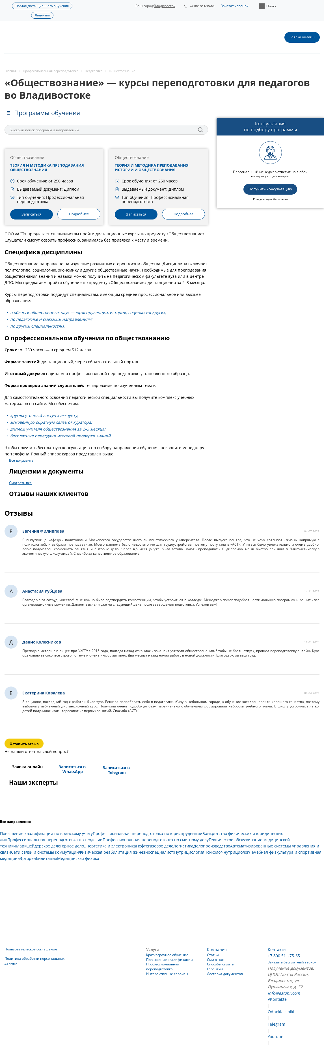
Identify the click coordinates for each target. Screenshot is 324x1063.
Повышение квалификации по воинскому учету (46, 833)
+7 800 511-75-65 (202, 6)
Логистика (183, 846)
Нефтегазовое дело (154, 846)
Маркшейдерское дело (38, 846)
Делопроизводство (211, 846)
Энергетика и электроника (110, 846)
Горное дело (72, 846)
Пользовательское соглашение (31, 949)
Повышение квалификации (169, 959)
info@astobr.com (284, 993)
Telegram (276, 1024)
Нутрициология (189, 852)
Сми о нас (215, 959)
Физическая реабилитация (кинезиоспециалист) (126, 852)
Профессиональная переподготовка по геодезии (55, 839)
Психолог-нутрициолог (226, 852)
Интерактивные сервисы (167, 973)
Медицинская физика (78, 858)
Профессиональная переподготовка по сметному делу (156, 839)
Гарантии (215, 969)
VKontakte (277, 999)
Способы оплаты (220, 964)
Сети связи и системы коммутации (45, 852)
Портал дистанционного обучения (42, 6)
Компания (217, 949)
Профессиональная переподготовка (162, 966)
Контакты (277, 949)
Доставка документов (225, 973)
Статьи (213, 954)
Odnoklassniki (281, 1011)
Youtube (275, 1036)
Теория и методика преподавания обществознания (47, 167)
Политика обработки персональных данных (34, 961)
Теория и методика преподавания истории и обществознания (152, 167)
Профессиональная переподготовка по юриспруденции (147, 833)
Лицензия (42, 15)
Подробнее (79, 213)
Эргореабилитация (38, 858)
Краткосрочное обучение (167, 954)
